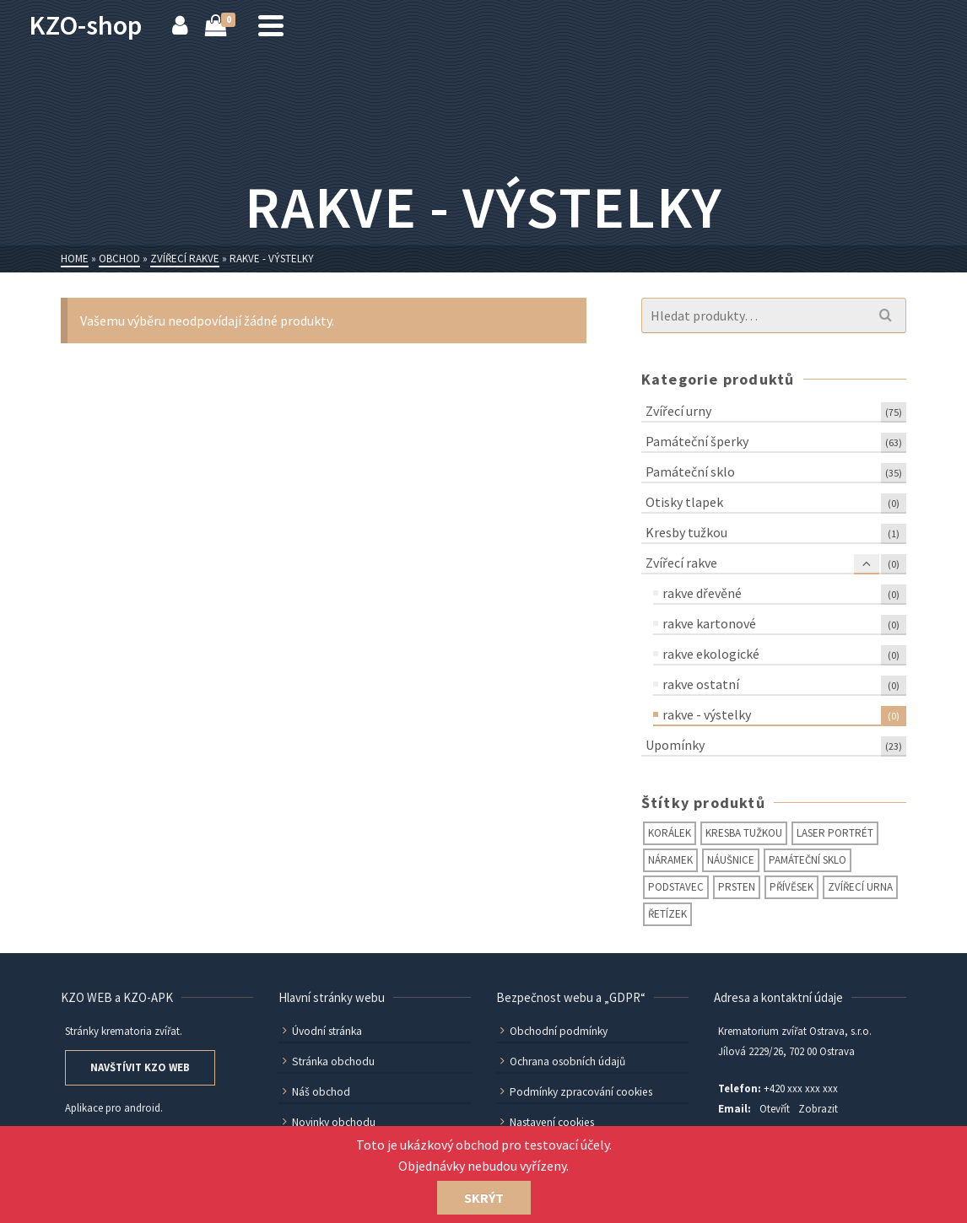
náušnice (730, 860)
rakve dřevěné (702, 593)
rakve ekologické (710, 653)
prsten (736, 887)
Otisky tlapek (684, 501)
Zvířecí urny (678, 410)
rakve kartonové (709, 623)
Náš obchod (315, 1092)
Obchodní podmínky (551, 1031)
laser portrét (835, 833)
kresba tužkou (743, 833)
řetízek (667, 914)
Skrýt (484, 1197)
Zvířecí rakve (681, 562)
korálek (669, 833)
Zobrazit (818, 1109)
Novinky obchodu (328, 1122)
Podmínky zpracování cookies (573, 1092)
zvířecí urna (860, 887)
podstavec (676, 887)
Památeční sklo (690, 471)
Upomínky (675, 744)
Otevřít (774, 1109)
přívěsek (791, 887)
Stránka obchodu (326, 1061)
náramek (670, 860)
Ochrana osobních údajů (561, 1061)
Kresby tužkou (686, 532)
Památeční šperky (697, 441)
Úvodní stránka (321, 1031)
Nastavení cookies (546, 1122)
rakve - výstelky (706, 714)
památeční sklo (807, 860)
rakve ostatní (700, 684)
